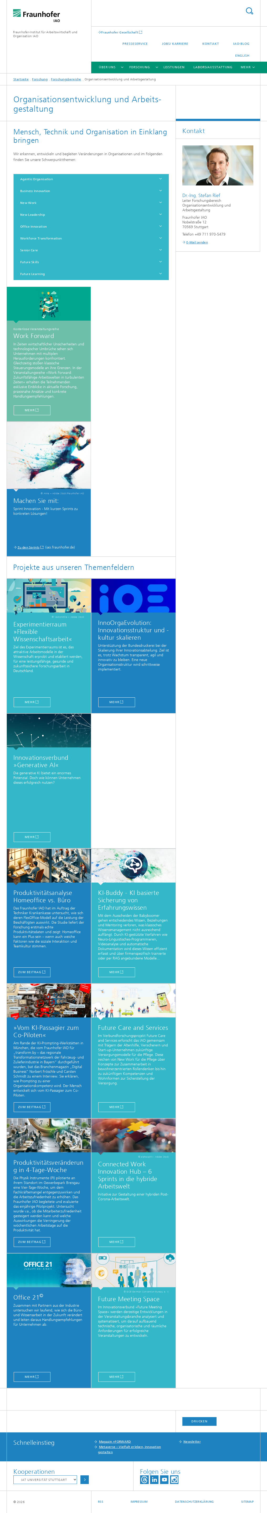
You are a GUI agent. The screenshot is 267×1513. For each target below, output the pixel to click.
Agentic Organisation (36, 179)
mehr (30, 410)
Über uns (107, 67)
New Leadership (32, 215)
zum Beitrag (30, 972)
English (242, 55)
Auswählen (84, 1479)
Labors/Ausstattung (213, 67)
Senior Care (29, 250)
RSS (100, 1502)
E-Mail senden (197, 242)
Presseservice (135, 44)
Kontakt (210, 44)
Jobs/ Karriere (175, 44)
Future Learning (32, 274)
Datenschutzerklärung (194, 1502)
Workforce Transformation (41, 238)
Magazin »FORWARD (115, 1441)
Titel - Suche (249, 11)
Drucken (199, 1421)
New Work (28, 203)
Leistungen (174, 67)
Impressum (139, 1502)
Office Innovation (33, 226)
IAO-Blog (241, 44)
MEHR (30, 837)
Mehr (114, 972)
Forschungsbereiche (66, 79)
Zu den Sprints (28, 547)
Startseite (21, 79)
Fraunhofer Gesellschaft (119, 32)
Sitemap (247, 1502)
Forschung (139, 67)
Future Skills (29, 262)
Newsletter (192, 1441)
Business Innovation (35, 191)
